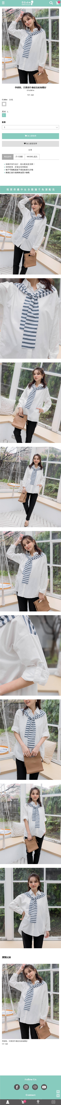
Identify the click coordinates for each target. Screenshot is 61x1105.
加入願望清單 (30, 144)
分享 (30, 150)
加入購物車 (30, 136)
